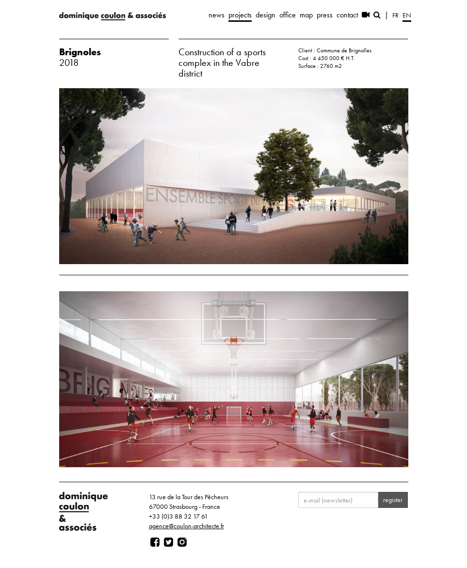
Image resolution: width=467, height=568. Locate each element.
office (287, 15)
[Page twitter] (168, 542)
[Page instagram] (182, 542)
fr (395, 15)
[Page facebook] (155, 542)
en (407, 15)
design (265, 15)
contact (347, 15)
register (393, 499)
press (325, 15)
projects (240, 15)
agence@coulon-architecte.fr (186, 525)
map (306, 15)
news (217, 15)
